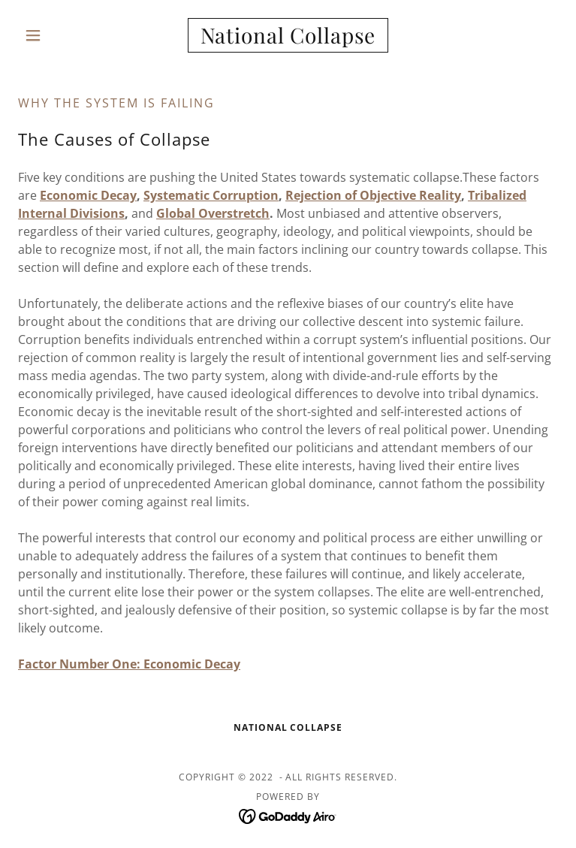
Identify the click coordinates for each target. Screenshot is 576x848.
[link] (288, 35)
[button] (58, 35)
